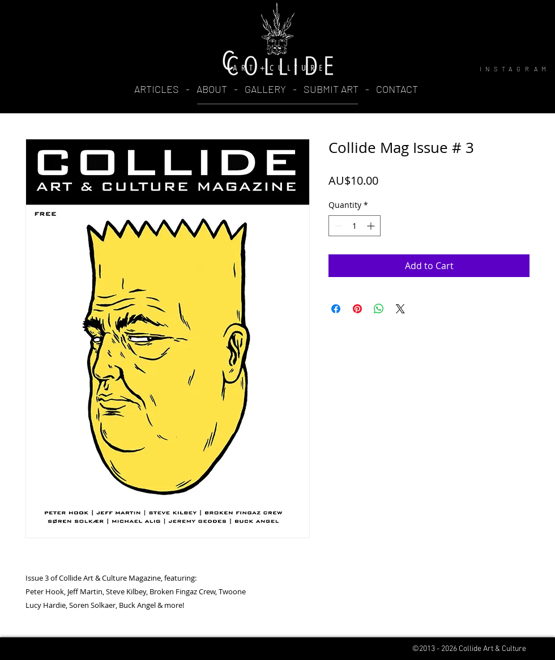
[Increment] (372, 226)
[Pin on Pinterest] (357, 309)
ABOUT (213, 89)
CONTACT (397, 89)
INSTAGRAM (515, 69)
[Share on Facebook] (336, 309)
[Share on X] (400, 309)
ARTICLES (156, 89)
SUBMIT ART (331, 89)
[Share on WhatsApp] (379, 309)
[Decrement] (337, 226)
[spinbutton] (354, 226)
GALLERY (265, 89)
